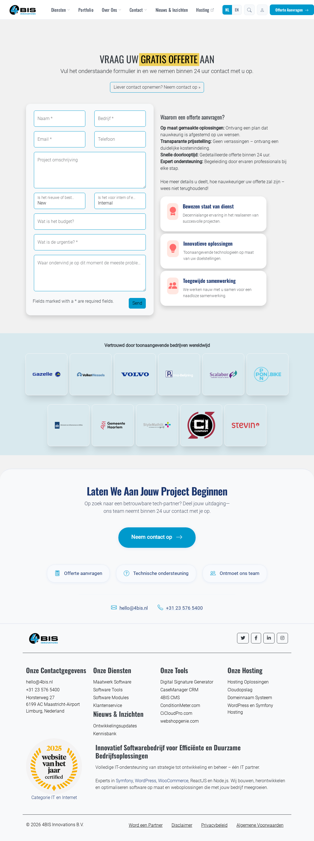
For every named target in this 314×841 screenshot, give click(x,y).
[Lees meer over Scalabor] (223, 374)
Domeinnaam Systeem (250, 697)
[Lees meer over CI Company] (201, 425)
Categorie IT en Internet (54, 797)
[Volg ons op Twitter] (243, 638)
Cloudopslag (240, 689)
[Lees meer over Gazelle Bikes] (46, 374)
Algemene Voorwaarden (259, 825)
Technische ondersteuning (156, 573)
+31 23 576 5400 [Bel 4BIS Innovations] (43, 689)
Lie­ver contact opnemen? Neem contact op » (157, 87)
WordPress (145, 780)
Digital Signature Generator (186, 682)
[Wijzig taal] (232, 10)
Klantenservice (107, 705)
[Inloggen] (262, 9)
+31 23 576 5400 (184, 608)
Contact (138, 9)
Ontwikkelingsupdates (115, 726)
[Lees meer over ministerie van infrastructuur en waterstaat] (68, 425)
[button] (249, 9)
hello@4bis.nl (133, 608)
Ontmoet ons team (234, 573)
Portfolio (85, 9)
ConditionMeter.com (180, 705)
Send (137, 303)
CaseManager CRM (179, 689)
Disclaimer (182, 825)
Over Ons (111, 9)
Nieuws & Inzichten (172, 9)
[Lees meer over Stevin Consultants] (245, 425)
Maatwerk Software (112, 682)
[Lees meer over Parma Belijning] (179, 374)
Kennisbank (104, 733)
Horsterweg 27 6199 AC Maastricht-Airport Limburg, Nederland (53, 704)
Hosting (205, 9)
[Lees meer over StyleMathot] (157, 425)
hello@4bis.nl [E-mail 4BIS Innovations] (39, 682)
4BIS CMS (170, 697)
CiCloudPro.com (176, 713)
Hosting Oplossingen (248, 682)
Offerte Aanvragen (291, 10)
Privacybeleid (214, 825)
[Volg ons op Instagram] (282, 638)
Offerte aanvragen (78, 573)
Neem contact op (157, 537)
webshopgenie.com (179, 721)
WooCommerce (173, 780)
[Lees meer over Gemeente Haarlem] (112, 425)
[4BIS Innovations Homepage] (43, 637)
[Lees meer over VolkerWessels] (90, 374)
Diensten (60, 9)
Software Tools (108, 689)
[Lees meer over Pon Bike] (267, 374)
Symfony (124, 780)
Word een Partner (146, 825)
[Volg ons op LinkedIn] (269, 638)
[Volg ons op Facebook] (256, 638)
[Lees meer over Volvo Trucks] (134, 374)
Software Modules (111, 697)
